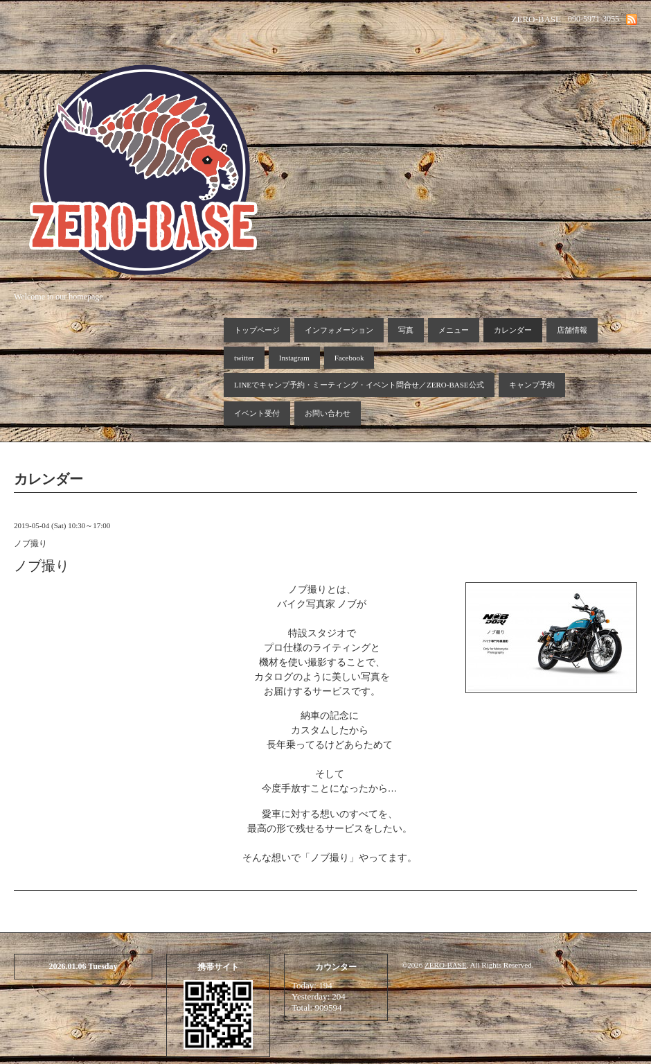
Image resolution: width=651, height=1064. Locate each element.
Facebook (349, 358)
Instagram (294, 358)
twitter (244, 358)
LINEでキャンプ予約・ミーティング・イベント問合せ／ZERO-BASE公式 (359, 385)
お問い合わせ (327, 413)
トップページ (257, 330)
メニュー (453, 330)
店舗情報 (572, 330)
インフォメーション (339, 330)
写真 (405, 330)
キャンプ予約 (532, 385)
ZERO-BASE (446, 965)
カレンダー (513, 330)
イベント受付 (257, 413)
